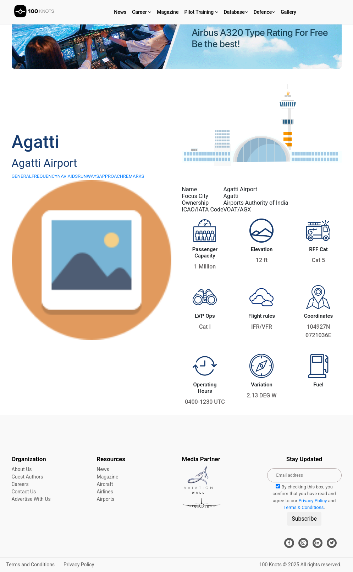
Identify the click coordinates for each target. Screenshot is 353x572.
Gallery (288, 12)
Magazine (167, 12)
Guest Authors (27, 477)
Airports (106, 499)
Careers (20, 484)
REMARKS (133, 176)
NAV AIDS (67, 176)
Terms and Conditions (30, 564)
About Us (22, 469)
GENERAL (22, 176)
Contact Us (24, 491)
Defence (264, 12)
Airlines (105, 491)
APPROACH (111, 176)
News (120, 12)
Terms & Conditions (303, 507)
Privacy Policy (312, 500)
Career (141, 12)
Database (236, 12)
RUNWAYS (88, 176)
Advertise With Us (31, 499)
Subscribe (304, 518)
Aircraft (105, 484)
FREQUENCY (44, 176)
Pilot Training (201, 12)
